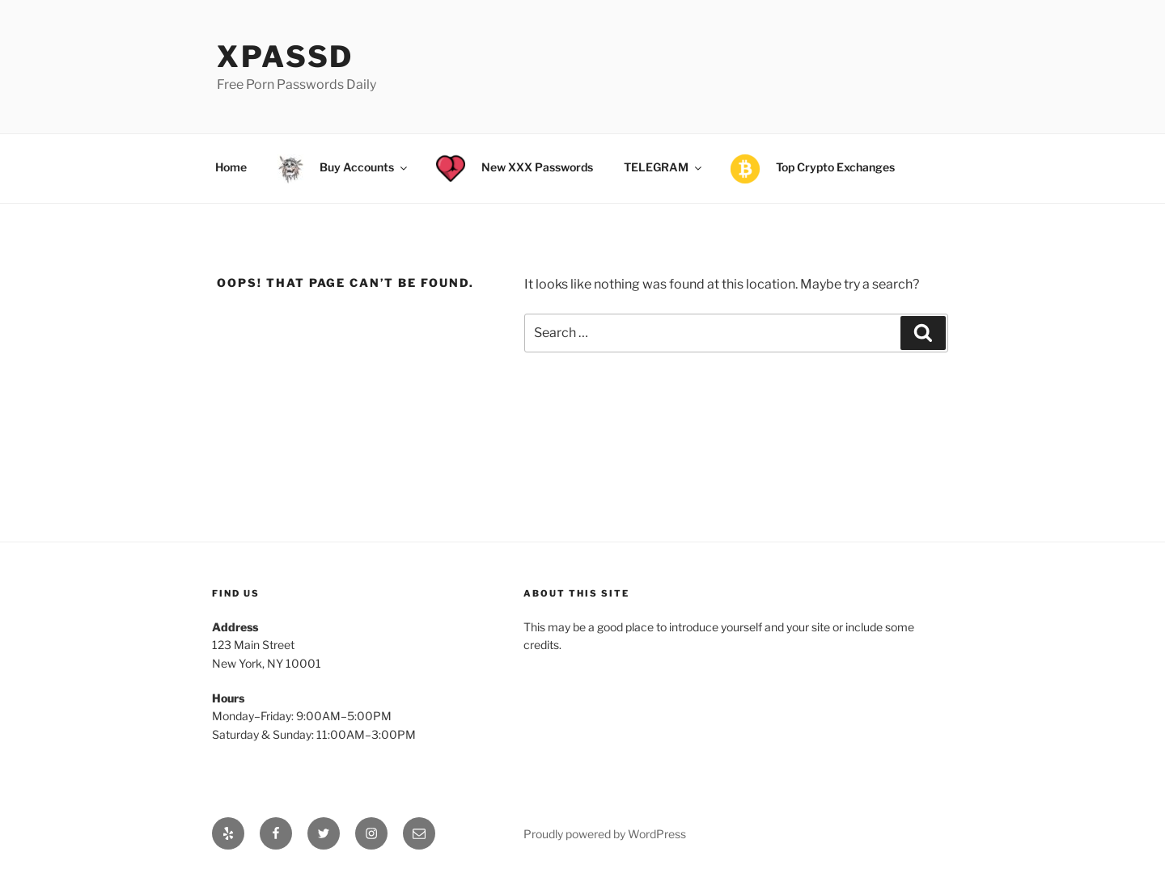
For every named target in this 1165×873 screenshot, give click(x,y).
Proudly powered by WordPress (604, 834)
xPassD (285, 56)
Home (231, 167)
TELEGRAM (664, 167)
